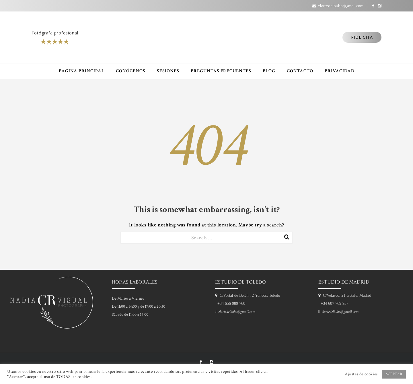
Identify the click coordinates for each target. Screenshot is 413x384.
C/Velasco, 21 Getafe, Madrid (346, 295)
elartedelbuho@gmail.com (236, 311)
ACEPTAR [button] (393, 374)
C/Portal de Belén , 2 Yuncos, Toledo (248, 295)
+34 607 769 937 (333, 303)
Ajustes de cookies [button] (361, 374)
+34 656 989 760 (230, 303)
